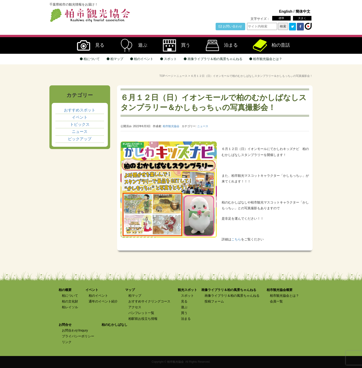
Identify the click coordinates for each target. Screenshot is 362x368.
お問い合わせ (230, 26)
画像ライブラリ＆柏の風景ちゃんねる (213, 59)
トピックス (80, 124)
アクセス (134, 307)
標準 (281, 18)
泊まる (219, 45)
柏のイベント (141, 59)
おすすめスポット (79, 110)
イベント (79, 117)
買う (174, 45)
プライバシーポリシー (78, 336)
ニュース (181, 76)
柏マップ (115, 59)
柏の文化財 (70, 301)
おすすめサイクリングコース (149, 301)
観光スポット (187, 290)
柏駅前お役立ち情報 (142, 318)
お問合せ (65, 324)
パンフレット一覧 (141, 313)
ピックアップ (79, 139)
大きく (302, 18)
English (285, 11)
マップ (130, 290)
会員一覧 (276, 301)
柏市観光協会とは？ (265, 59)
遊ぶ (131, 45)
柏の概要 (65, 290)
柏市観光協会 (175, 361)
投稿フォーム (214, 301)
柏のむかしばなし (114, 324)
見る (88, 45)
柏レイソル (70, 307)
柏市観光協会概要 (280, 290)
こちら (236, 239)
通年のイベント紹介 (103, 301)
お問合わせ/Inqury (75, 330)
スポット (168, 59)
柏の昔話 (269, 45)
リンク (67, 342)
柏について (90, 59)
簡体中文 (303, 11)
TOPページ (166, 76)
